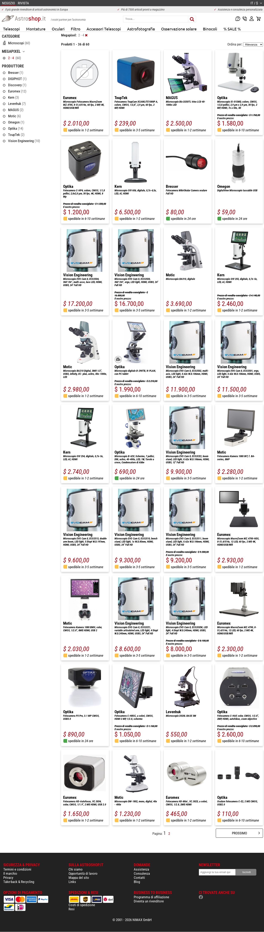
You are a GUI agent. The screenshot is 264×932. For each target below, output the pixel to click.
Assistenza (141, 869)
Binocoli (210, 28)
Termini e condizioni (17, 869)
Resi (72, 909)
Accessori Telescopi (104, 28)
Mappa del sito (79, 878)
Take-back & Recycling (18, 882)
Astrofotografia (141, 28)
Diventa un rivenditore (149, 901)
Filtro (75, 28)
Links (72, 882)
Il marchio (10, 873)
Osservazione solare (179, 28)
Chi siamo (76, 869)
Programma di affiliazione (151, 897)
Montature (36, 28)
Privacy (8, 878)
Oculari (58, 28)
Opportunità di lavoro (83, 873)
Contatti (139, 878)
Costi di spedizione (82, 905)
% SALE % (232, 28)
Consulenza (142, 873)
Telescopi (11, 28)
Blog (137, 882)
